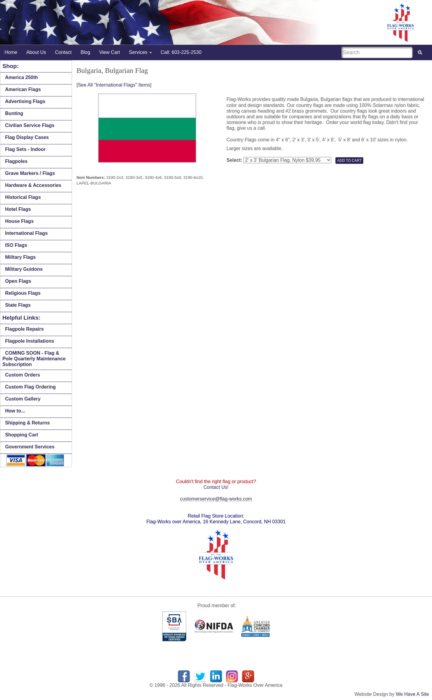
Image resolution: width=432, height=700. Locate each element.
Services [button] (140, 52)
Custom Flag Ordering (30, 386)
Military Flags (20, 257)
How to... (15, 410)
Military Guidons (24, 269)
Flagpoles (16, 161)
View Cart (109, 52)
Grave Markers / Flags (30, 173)
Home (10, 52)
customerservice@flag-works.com (216, 498)
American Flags (23, 89)
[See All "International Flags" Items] (114, 84)
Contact (63, 52)
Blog (85, 52)
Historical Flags (23, 197)
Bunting (14, 113)
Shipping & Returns (27, 422)
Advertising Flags (25, 101)
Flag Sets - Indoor (25, 149)
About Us (36, 52)
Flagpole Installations (29, 341)
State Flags (18, 305)
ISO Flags (16, 245)
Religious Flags (22, 293)
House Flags (19, 221)
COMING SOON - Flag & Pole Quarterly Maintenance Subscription (34, 358)
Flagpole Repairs (24, 329)
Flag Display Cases (27, 137)
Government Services (30, 446)
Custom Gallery (22, 398)
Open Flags (18, 281)
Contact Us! (216, 487)
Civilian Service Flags (30, 125)
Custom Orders (22, 374)
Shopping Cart (21, 434)
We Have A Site (412, 694)
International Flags (26, 233)
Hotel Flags (18, 209)
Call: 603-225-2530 (181, 52)
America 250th (21, 77)
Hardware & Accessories (33, 185)
